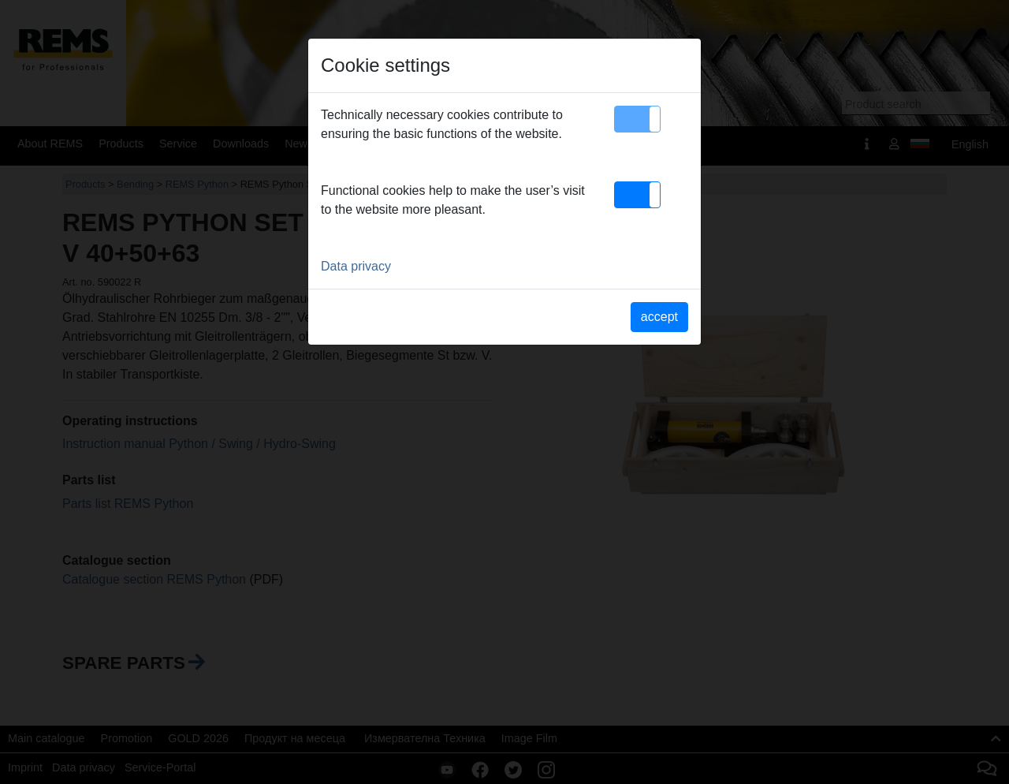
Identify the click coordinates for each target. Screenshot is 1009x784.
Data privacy (356, 266)
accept (659, 316)
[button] (637, 119)
